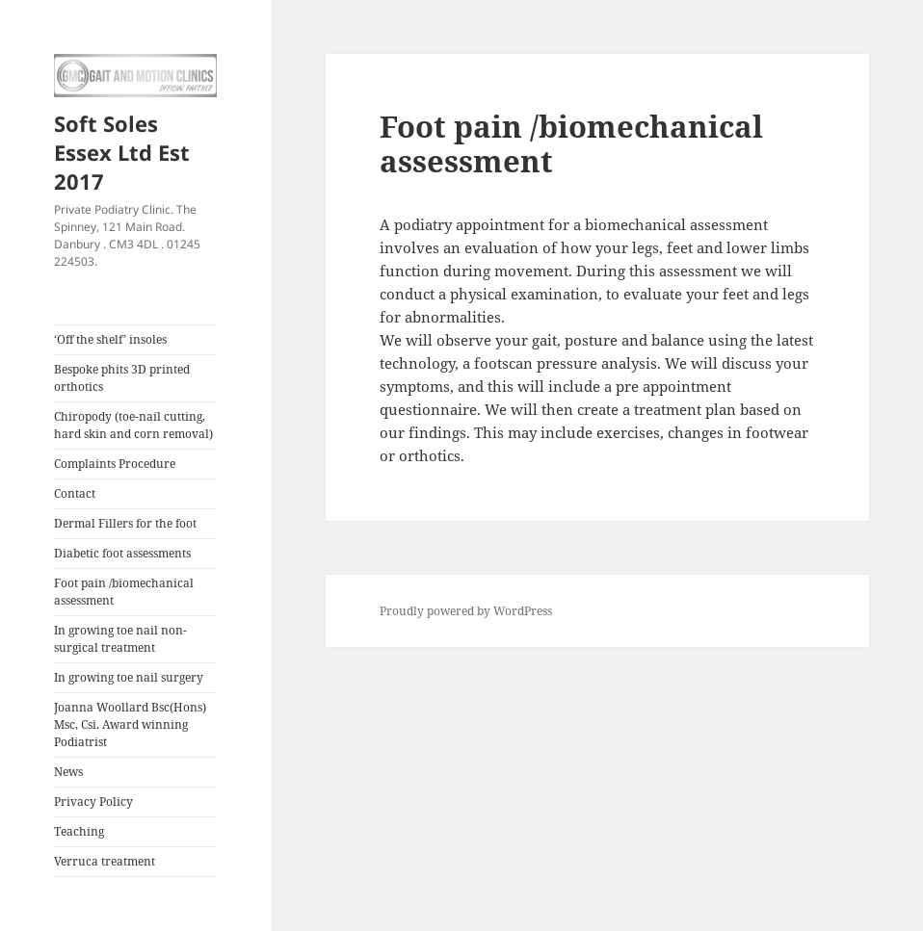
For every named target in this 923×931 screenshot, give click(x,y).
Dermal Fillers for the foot (125, 523)
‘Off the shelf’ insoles (110, 339)
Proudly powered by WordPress (466, 611)
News (68, 771)
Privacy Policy (93, 801)
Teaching (79, 831)
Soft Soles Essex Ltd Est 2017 (122, 152)
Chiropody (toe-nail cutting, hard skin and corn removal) (133, 425)
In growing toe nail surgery (128, 677)
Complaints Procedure (114, 463)
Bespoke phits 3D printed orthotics (122, 378)
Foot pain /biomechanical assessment (124, 591)
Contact (74, 493)
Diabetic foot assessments (122, 553)
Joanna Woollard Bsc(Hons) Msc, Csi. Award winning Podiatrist (130, 724)
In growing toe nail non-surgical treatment (120, 639)
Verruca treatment (104, 861)
